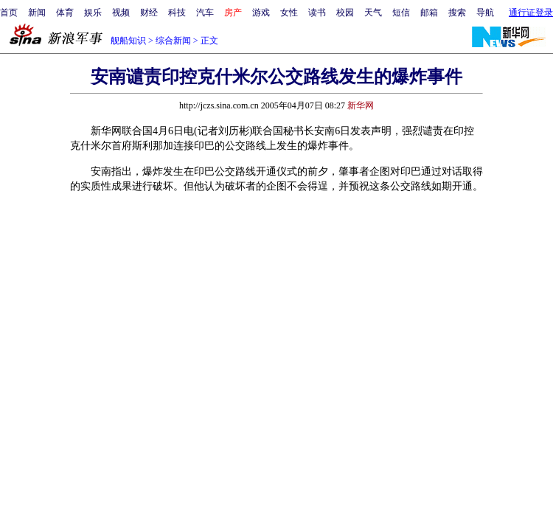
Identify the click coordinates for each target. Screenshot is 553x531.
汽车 (205, 12)
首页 (9, 12)
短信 (401, 12)
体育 (65, 12)
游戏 (261, 12)
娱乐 (93, 12)
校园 (345, 12)
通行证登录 (531, 12)
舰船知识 (128, 40)
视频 (121, 12)
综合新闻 (173, 40)
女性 (289, 12)
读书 (317, 12)
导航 (485, 12)
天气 (373, 12)
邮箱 (429, 12)
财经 (149, 12)
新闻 (37, 12)
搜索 (457, 12)
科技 (177, 12)
